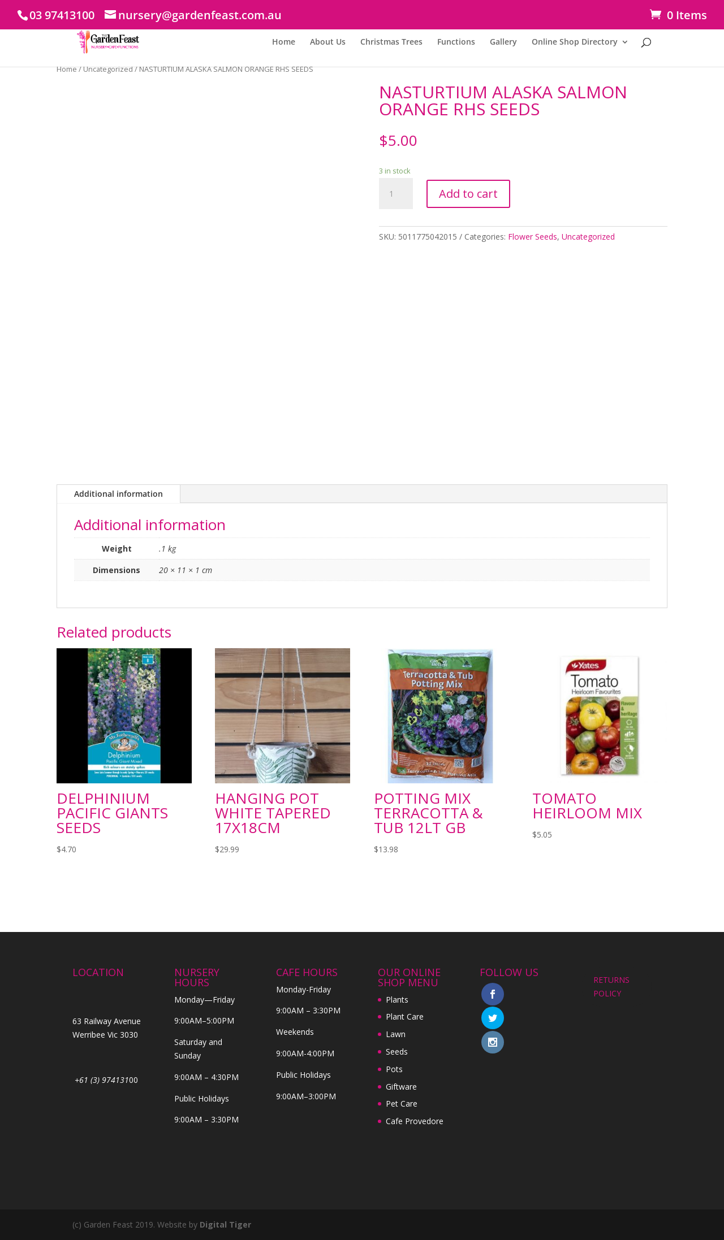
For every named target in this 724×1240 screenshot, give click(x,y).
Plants (397, 999)
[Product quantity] (396, 194)
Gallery (503, 42)
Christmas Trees (391, 42)
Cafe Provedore (414, 1121)
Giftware (401, 1086)
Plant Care (405, 1016)
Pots (394, 1069)
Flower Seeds (532, 236)
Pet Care (401, 1103)
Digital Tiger (225, 1224)
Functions (456, 42)
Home (283, 42)
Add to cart (468, 193)
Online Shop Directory (575, 42)
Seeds (397, 1051)
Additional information (118, 493)
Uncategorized (108, 69)
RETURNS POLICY (611, 986)
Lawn (396, 1034)
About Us (328, 42)
